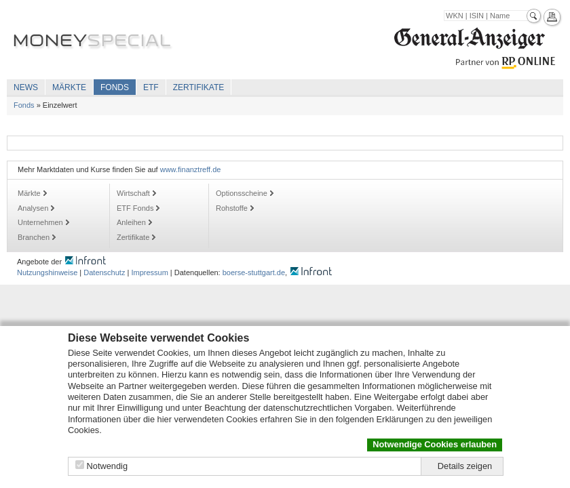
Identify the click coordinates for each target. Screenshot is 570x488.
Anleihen (131, 222)
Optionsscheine (241, 193)
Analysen (33, 208)
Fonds (114, 87)
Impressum (149, 272)
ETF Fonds (135, 208)
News (26, 87)
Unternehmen (40, 222)
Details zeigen (465, 466)
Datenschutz (104, 272)
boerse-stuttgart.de (254, 272)
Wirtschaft (133, 193)
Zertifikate (199, 87)
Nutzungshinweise (47, 272)
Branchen (34, 237)
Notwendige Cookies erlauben (435, 444)
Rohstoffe (232, 208)
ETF (151, 87)
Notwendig (107, 466)
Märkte (69, 87)
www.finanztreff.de (190, 169)
